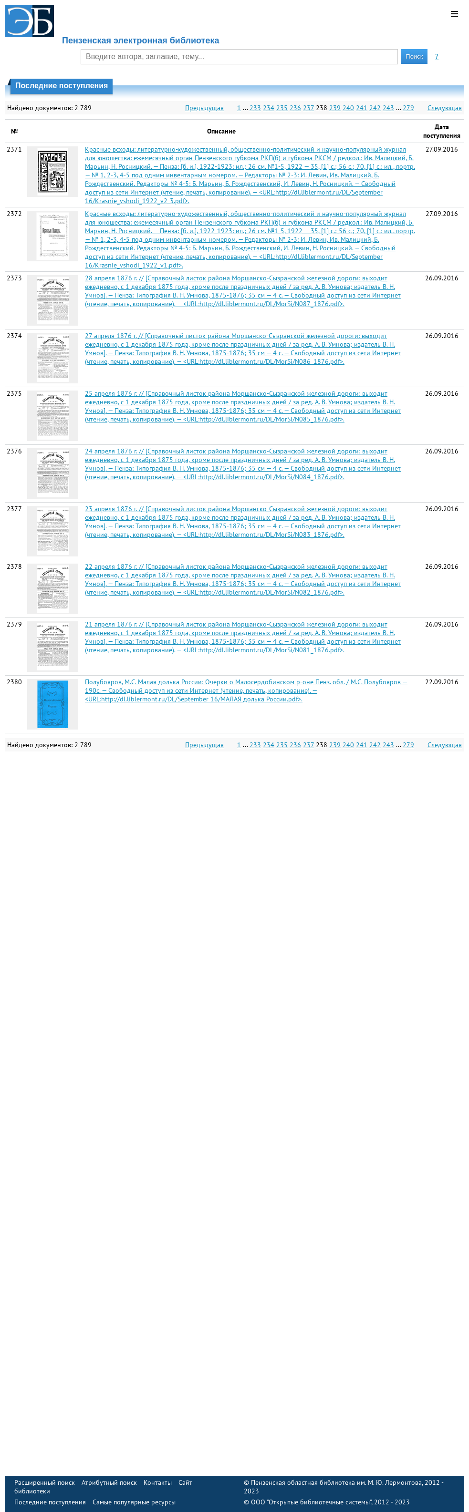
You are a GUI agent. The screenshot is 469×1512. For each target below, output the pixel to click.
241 (361, 107)
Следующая (444, 107)
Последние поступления (50, 1502)
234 (268, 107)
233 (255, 107)
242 (375, 107)
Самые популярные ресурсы (134, 1502)
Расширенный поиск (44, 1482)
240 (348, 107)
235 (282, 107)
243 (388, 107)
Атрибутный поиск (109, 1482)
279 (408, 107)
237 (308, 107)
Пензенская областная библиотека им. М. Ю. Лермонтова (336, 1482)
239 (335, 107)
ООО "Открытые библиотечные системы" (311, 1502)
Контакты (158, 1482)
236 (295, 107)
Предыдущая (204, 107)
